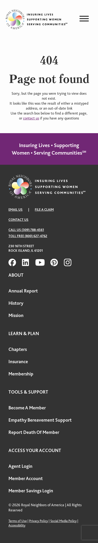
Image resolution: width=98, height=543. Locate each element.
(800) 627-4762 (36, 236)
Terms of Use (17, 521)
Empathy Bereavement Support (40, 420)
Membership (20, 374)
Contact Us (18, 220)
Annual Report (23, 291)
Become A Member (27, 408)
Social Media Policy (63, 521)
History (15, 303)
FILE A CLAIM (44, 209)
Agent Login (20, 466)
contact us (31, 118)
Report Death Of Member (33, 432)
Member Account (25, 478)
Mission (16, 315)
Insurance (18, 361)
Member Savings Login (30, 491)
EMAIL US (15, 209)
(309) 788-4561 (33, 230)
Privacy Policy (38, 521)
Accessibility (16, 525)
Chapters (17, 349)
